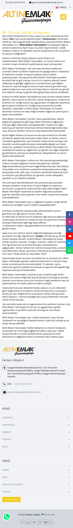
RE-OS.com (49, 514)
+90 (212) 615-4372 (16, 2)
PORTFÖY (6, 439)
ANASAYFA (7, 417)
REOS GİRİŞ (11, 499)
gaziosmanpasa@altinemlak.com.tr (47, 2)
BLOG (5, 446)
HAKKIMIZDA (8, 424)
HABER (5, 469)
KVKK (4, 477)
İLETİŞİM (6, 491)
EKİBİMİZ (6, 432)
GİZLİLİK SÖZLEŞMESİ (12, 484)
